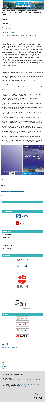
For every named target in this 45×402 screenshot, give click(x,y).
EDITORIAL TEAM (6, 237)
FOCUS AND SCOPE (7, 234)
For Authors (4, 366)
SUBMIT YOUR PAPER (7, 204)
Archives (7, 4)
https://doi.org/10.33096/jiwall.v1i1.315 (12, 32)
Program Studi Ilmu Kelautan (9, 379)
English (3, 355)
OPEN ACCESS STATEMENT (9, 242)
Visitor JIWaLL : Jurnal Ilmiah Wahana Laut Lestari (12, 347)
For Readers (4, 364)
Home (3, 4)
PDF (4, 179)
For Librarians (4, 368)
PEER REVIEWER (6, 240)
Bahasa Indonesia (6, 357)
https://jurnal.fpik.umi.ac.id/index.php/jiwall (16, 386)
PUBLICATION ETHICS (7, 245)
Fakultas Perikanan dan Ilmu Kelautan (23, 379)
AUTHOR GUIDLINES (7, 248)
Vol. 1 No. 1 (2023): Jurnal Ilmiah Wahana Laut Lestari (21, 4)
